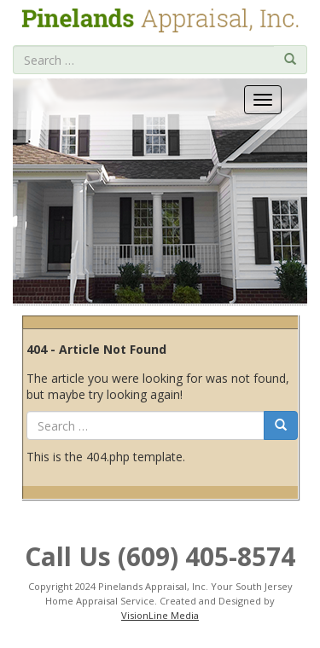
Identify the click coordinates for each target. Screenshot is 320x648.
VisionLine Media (160, 615)
